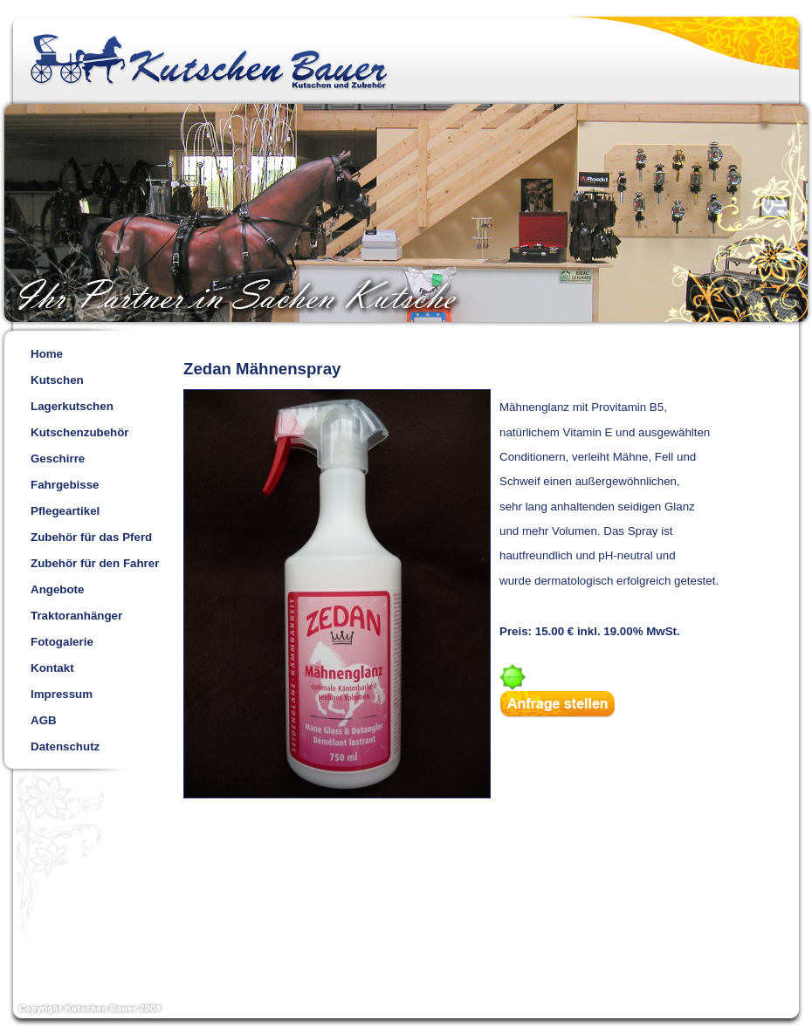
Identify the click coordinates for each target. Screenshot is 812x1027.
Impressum (62, 694)
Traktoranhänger (76, 615)
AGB (44, 720)
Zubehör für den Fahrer (95, 563)
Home (47, 353)
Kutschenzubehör (80, 432)
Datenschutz (65, 746)
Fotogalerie (62, 641)
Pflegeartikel (65, 510)
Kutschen (57, 380)
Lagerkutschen (72, 406)
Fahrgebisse (65, 484)
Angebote (57, 589)
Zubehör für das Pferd (91, 537)
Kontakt (52, 667)
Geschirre (58, 458)
